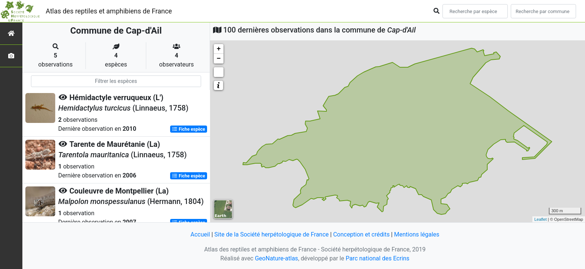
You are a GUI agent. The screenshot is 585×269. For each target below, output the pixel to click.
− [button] (219, 58)
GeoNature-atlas (276, 258)
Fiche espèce (188, 129)
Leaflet (540, 219)
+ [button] (219, 48)
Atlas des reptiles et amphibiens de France (109, 11)
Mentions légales (416, 234)
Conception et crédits (361, 234)
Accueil (200, 234)
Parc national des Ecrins (377, 258)
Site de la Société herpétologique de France (272, 234)
